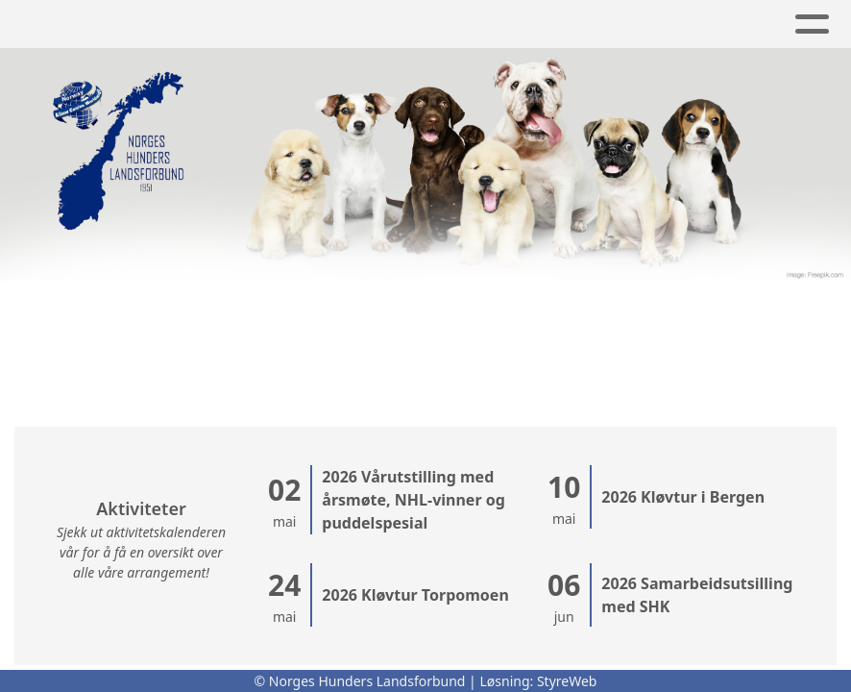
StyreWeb (567, 681)
